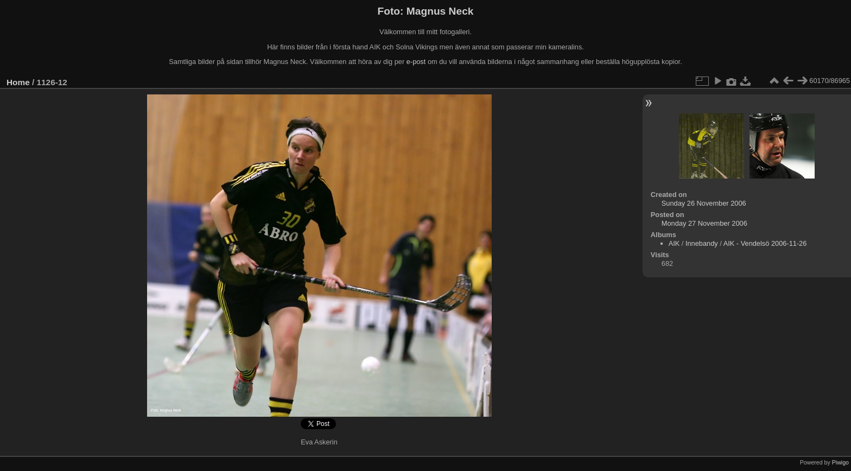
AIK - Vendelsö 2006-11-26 (765, 243)
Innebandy (701, 243)
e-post (416, 62)
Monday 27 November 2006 (704, 223)
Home (18, 82)
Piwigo (840, 462)
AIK (674, 243)
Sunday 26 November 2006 (704, 203)
